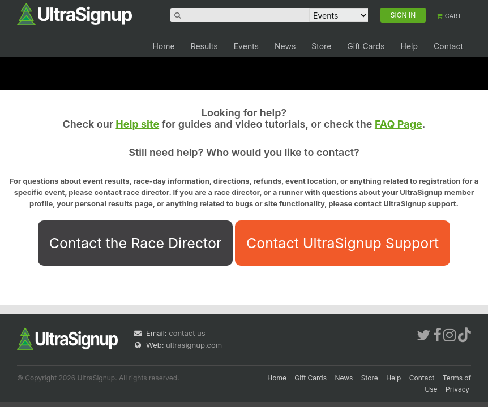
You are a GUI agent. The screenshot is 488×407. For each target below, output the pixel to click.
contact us (187, 332)
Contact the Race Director (135, 243)
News (285, 46)
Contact (448, 46)
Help (409, 46)
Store (321, 46)
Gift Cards (365, 46)
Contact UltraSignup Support (342, 243)
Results (204, 46)
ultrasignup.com (194, 344)
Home (163, 46)
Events (246, 46)
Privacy (457, 389)
